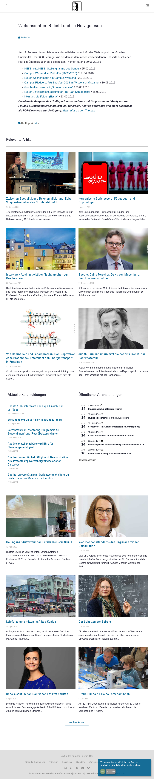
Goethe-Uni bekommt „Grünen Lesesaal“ (48, 87)
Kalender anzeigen (87, 460)
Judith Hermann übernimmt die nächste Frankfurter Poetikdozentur (112, 356)
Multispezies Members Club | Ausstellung (108, 418)
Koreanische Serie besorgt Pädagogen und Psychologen (107, 200)
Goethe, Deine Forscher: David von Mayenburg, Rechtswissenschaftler (109, 276)
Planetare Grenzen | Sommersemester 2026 (109, 453)
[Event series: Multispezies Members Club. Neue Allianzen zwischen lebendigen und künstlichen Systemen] (102, 414)
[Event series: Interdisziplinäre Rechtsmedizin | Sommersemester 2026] (102, 441)
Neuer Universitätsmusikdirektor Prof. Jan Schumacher (57, 91)
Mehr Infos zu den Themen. (79, 110)
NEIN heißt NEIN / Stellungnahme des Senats (51, 68)
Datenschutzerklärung (96, 773)
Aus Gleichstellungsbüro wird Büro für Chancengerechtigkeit (30, 445)
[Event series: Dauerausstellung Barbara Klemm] (101, 405)
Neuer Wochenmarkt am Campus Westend (50, 77)
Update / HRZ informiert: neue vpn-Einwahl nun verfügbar (35, 408)
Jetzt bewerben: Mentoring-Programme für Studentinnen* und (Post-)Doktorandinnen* (34, 431)
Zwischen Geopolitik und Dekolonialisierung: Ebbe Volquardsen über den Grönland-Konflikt (39, 200)
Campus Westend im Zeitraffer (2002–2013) (50, 73)
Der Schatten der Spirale (95, 622)
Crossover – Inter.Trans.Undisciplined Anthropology (114, 427)
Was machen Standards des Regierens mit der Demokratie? (109, 544)
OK (102, 771)
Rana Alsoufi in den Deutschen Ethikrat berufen (37, 694)
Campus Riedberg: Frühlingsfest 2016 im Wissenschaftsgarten (61, 82)
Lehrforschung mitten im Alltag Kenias (31, 622)
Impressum (78, 773)
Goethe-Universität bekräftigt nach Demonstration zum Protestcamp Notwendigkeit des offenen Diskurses (38, 460)
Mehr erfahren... (134, 765)
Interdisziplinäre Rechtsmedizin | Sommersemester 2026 (116, 444)
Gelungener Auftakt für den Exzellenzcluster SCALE (39, 542)
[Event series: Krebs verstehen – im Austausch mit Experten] (102, 432)
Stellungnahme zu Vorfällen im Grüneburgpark (35, 420)
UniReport (27, 123)
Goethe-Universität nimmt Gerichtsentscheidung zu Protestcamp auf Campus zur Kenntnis (38, 476)
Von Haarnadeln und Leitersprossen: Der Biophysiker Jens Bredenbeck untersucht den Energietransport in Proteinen (40, 358)
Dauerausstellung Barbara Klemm (105, 409)
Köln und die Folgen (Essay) (41, 96)
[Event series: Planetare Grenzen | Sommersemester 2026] (102, 450)
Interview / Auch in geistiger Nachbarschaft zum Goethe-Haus (37, 276)
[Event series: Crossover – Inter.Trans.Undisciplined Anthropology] (102, 423)
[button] (77, 722)
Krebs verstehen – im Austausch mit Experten (111, 435)
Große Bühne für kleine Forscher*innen (104, 694)
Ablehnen (111, 771)
